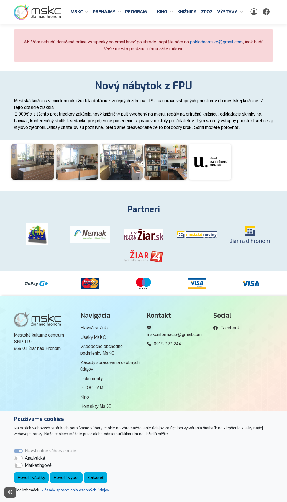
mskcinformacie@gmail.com (174, 334)
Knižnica (187, 12)
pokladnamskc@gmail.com (216, 42)
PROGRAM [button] (136, 12)
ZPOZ (207, 12)
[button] (88, 11)
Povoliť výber (66, 477)
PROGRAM (91, 387)
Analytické (35, 458)
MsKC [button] (77, 12)
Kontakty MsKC (95, 406)
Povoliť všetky (31, 477)
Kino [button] (162, 12)
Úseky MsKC (93, 337)
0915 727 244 (167, 344)
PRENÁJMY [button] (104, 12)
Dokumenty (91, 378)
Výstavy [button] (227, 12)
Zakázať (95, 477)
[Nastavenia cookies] (10, 492)
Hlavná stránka (94, 328)
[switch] (18, 458)
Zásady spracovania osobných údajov (75, 490)
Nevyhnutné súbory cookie (50, 451)
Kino (84, 397)
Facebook (230, 328)
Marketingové (38, 465)
